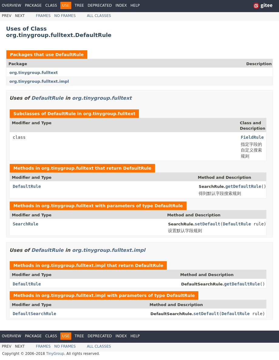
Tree (79, 5)
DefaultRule (69, 54)
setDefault (207, 224)
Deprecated (100, 5)
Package (33, 5)
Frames (43, 16)
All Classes (99, 16)
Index (121, 5)
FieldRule (252, 137)
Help (135, 5)
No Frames (65, 16)
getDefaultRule (243, 186)
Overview (11, 5)
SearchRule (25, 224)
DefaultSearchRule (34, 313)
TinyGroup (55, 354)
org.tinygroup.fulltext (33, 72)
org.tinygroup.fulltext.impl (39, 81)
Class (51, 5)
